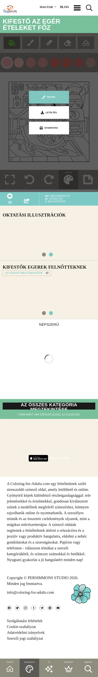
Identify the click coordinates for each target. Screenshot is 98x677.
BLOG (64, 7)
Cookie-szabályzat (21, 638)
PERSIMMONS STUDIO (48, 586)
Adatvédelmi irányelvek (26, 644)
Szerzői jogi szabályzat (25, 650)
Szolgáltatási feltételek (24, 632)
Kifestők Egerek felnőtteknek (45, 270)
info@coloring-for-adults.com (30, 600)
